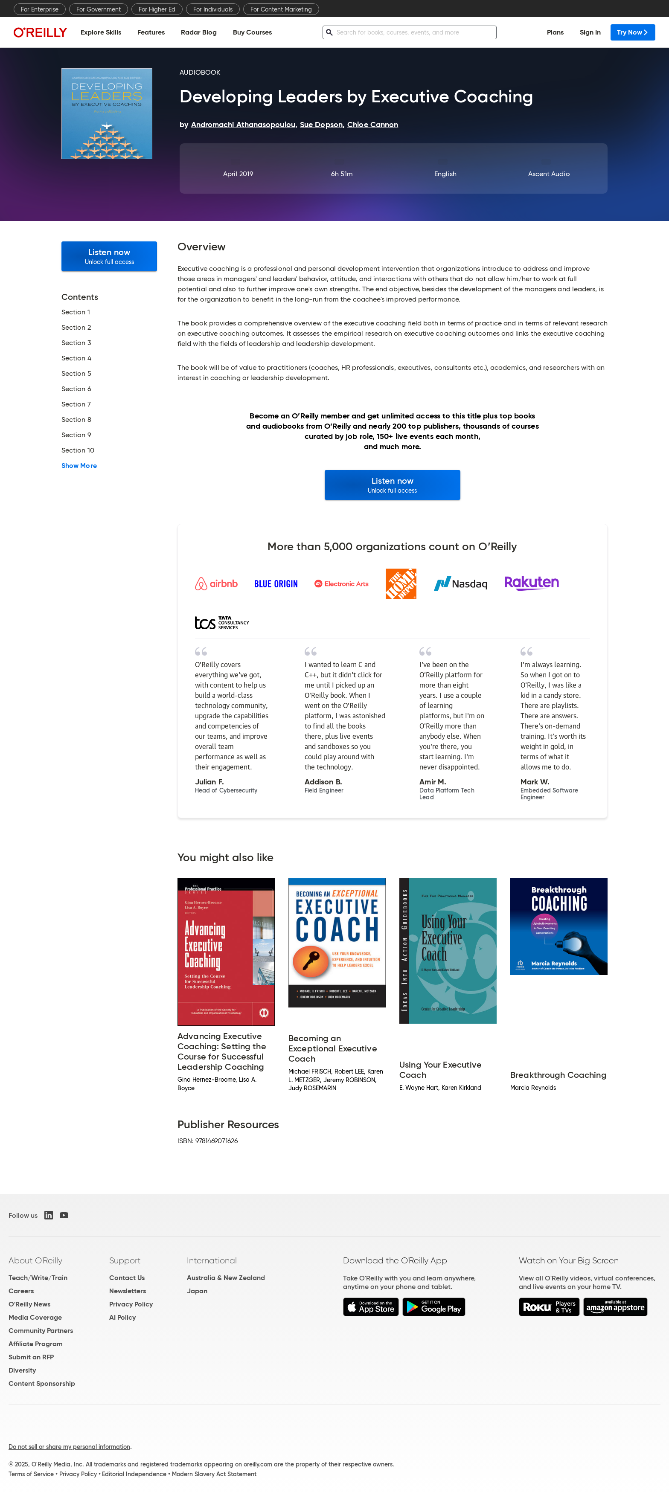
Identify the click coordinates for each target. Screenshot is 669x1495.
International (212, 1260)
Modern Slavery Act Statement (214, 1474)
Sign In (590, 32)
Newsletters (127, 1290)
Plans (555, 32)
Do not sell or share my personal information (69, 1447)
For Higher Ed (157, 9)
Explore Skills (101, 32)
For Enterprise (39, 9)
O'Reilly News (29, 1304)
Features (151, 32)
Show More (79, 465)
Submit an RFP (31, 1357)
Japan (197, 1290)
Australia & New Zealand (226, 1277)
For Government (98, 9)
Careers (21, 1290)
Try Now (633, 32)
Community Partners (41, 1330)
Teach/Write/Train (38, 1277)
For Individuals (213, 9)
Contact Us (127, 1277)
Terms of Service (31, 1474)
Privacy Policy (131, 1304)
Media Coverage (35, 1317)
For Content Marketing (281, 9)
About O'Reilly (35, 1260)
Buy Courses (252, 32)
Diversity (22, 1370)
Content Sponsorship (42, 1383)
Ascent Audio (549, 174)
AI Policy (122, 1317)
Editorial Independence (134, 1474)
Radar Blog (199, 32)
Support (125, 1260)
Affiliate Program (36, 1343)
